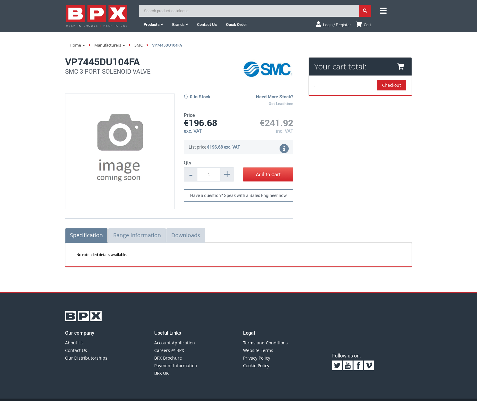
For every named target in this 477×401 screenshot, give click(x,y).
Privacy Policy (256, 358)
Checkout (391, 85)
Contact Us (76, 350)
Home (77, 45)
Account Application (174, 343)
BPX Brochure (168, 358)
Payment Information (175, 365)
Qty (187, 162)
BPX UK (161, 373)
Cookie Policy (256, 365)
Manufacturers (109, 45)
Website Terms (258, 350)
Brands (180, 24)
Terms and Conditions (265, 343)
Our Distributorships (86, 358)
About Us (74, 343)
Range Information (137, 235)
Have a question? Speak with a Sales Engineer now (238, 195)
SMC (138, 45)
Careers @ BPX (169, 350)
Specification (86, 235)
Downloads (185, 235)
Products (153, 24)
